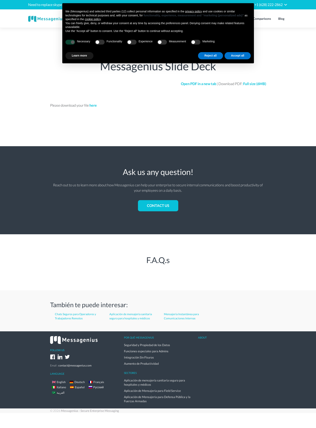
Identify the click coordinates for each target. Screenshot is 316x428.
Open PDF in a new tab (198, 83)
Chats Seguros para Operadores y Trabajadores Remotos (75, 316)
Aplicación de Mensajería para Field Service (152, 390)
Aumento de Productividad (141, 363)
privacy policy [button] (193, 11)
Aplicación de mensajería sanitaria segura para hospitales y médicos (130, 316)
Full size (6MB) (254, 83)
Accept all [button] (237, 55)
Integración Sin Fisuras (139, 357)
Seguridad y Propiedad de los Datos (147, 345)
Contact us (158, 205)
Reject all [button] (210, 55)
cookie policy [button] (93, 19)
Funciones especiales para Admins (146, 351)
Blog (281, 18)
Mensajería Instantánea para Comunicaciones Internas (181, 316)
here (93, 105)
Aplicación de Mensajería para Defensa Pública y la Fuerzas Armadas (157, 399)
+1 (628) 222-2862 (268, 4)
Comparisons (262, 18)
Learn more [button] (79, 55)
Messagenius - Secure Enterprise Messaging (90, 410)
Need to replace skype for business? (55, 4)
